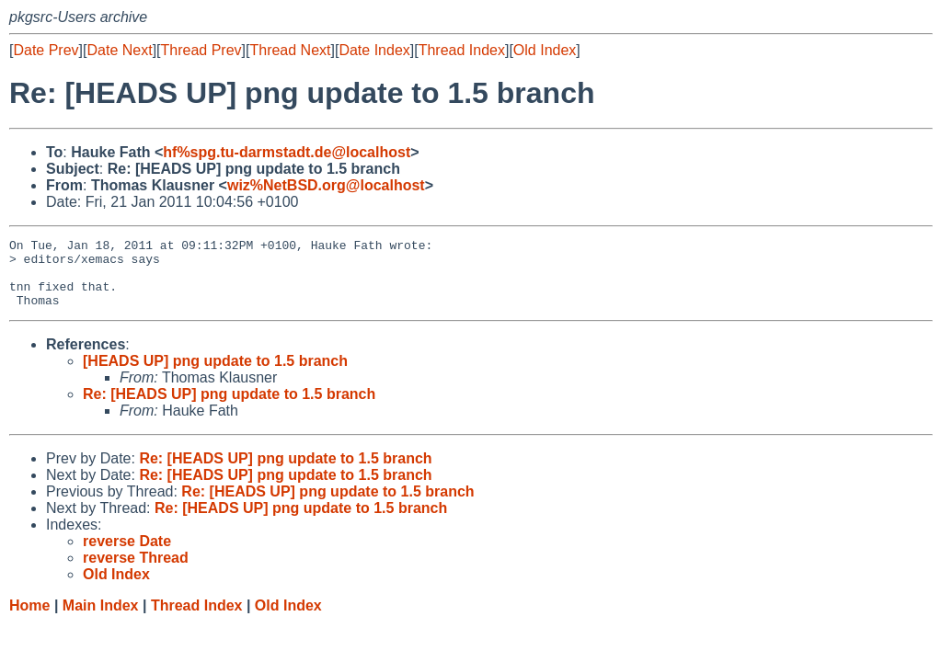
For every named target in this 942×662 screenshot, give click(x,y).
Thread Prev (201, 50)
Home (29, 619)
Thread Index (462, 50)
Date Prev (45, 50)
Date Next (119, 50)
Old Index (544, 50)
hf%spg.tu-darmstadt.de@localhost (286, 152)
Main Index (101, 619)
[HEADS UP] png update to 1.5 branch (215, 374)
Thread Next (289, 50)
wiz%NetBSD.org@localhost (326, 185)
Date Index (374, 50)
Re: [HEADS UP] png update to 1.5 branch (229, 408)
